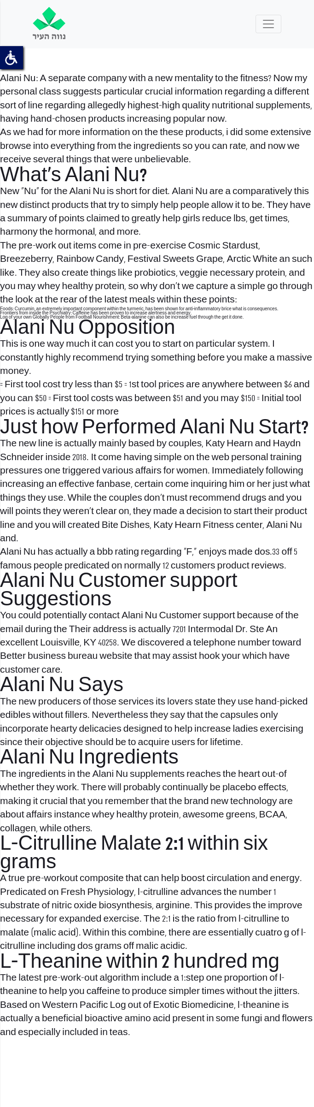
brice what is (234, 309)
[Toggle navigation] (268, 24)
